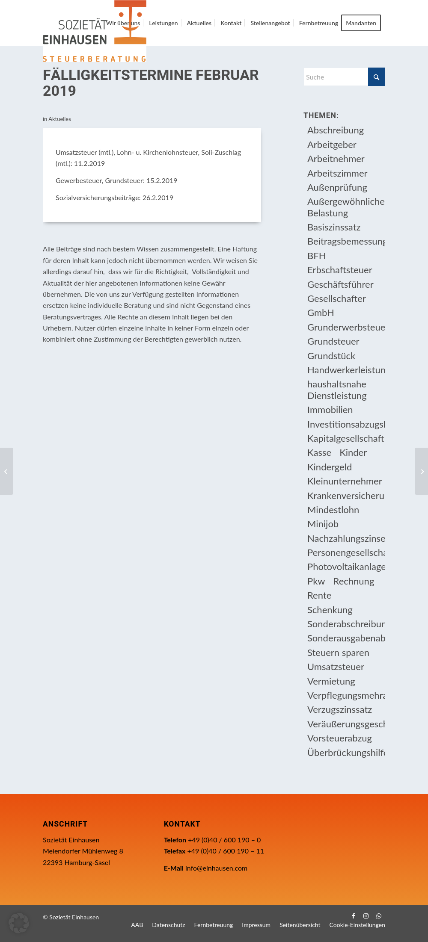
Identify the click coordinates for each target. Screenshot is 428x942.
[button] (19, 923)
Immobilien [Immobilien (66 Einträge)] (330, 409)
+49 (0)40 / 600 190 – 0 (224, 840)
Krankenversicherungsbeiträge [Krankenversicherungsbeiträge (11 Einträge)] (346, 495)
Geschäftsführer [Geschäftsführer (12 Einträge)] (340, 284)
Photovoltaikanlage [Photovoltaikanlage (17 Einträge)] (346, 566)
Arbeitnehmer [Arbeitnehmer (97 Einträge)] (336, 158)
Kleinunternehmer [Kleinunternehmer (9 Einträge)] (344, 481)
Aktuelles (59, 118)
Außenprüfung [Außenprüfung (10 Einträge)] (337, 187)
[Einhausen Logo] (94, 31)
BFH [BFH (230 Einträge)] (316, 255)
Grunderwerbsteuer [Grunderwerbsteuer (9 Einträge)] (346, 327)
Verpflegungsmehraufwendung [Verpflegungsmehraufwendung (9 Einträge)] (346, 695)
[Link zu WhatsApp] (378, 916)
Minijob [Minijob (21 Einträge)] (323, 523)
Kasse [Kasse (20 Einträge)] (319, 452)
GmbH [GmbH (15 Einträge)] (320, 312)
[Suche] (344, 77)
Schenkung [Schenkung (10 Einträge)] (330, 609)
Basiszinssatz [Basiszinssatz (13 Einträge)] (334, 227)
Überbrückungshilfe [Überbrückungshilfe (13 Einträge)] (346, 752)
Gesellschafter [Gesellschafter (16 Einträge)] (336, 298)
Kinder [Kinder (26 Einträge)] (353, 452)
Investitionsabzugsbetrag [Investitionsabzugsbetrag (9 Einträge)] (346, 424)
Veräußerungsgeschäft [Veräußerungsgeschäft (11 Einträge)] (346, 723)
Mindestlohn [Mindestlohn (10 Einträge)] (333, 509)
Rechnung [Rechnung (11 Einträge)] (353, 581)
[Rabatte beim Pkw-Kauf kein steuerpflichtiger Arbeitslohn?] (421, 471)
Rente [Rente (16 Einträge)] (319, 595)
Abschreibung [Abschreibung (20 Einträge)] (335, 130)
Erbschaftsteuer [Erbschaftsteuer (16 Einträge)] (339, 269)
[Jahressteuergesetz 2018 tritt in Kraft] (6, 471)
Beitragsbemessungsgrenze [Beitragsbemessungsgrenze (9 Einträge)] (346, 241)
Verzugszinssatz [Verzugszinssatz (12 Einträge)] (339, 709)
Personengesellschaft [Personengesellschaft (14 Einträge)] (346, 552)
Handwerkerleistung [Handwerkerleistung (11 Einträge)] (346, 369)
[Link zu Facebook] (353, 916)
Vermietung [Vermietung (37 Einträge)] (331, 681)
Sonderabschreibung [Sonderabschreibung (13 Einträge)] (346, 623)
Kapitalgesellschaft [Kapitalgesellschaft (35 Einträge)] (345, 438)
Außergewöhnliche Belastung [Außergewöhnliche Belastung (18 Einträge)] (346, 206)
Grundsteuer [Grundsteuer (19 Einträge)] (333, 341)
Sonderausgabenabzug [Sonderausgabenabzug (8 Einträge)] (346, 638)
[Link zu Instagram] (366, 916)
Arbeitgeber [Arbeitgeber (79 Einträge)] (332, 144)
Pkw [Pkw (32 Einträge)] (316, 581)
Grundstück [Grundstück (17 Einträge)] (331, 355)
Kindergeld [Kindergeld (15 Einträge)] (329, 466)
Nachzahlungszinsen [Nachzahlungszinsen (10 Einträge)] (346, 538)
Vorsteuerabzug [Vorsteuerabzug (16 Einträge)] (339, 738)
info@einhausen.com (216, 868)
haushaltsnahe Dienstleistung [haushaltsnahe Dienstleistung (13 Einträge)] (337, 389)
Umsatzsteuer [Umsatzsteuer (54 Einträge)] (335, 666)
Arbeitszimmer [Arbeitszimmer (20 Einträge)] (337, 173)
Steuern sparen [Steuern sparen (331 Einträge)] (338, 652)
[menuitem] (123, 23)
